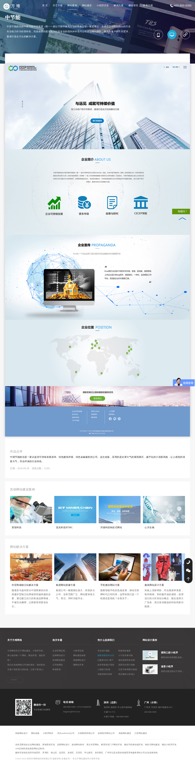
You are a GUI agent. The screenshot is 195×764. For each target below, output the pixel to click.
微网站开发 (78, 665)
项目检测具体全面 (126, 660)
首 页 (45, 5)
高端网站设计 (79, 660)
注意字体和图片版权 (127, 669)
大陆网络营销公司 (86, 733)
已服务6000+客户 (105, 660)
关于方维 (57, 5)
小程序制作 (48, 733)
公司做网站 (57, 665)
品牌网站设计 (58, 655)
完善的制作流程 (104, 674)
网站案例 (72, 5)
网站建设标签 (79, 655)
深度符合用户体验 (126, 665)
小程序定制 (78, 651)
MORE (14, 679)
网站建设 (87, 5)
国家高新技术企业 (105, 655)
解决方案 (118, 5)
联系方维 (148, 5)
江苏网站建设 (141, 733)
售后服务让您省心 (126, 674)
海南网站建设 (125, 733)
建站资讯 (133, 5)
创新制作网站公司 (106, 733)
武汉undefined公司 (65, 733)
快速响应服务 (124, 651)
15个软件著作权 (125, 655)
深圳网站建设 (58, 660)
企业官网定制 (58, 651)
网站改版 (35, 733)
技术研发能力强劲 (105, 665)
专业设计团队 (103, 651)
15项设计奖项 (103, 669)
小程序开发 (103, 5)
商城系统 (56, 669)
